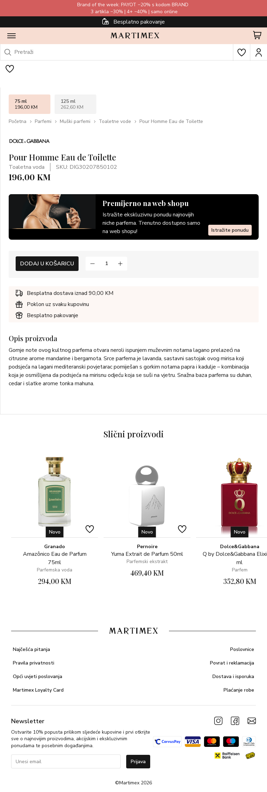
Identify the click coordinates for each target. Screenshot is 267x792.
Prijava (138, 761)
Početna (17, 121)
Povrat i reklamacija (232, 663)
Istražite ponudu (230, 230)
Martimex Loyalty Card (38, 690)
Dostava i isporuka (233, 676)
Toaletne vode (115, 121)
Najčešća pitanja (31, 649)
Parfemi (43, 121)
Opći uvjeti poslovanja (37, 676)
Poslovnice (242, 649)
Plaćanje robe (239, 690)
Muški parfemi (75, 121)
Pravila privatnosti (33, 663)
